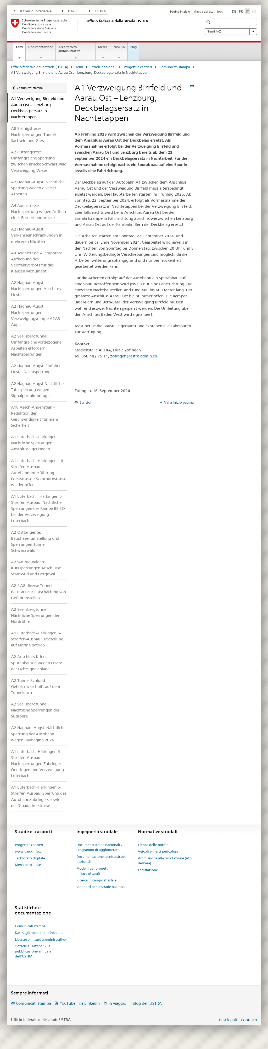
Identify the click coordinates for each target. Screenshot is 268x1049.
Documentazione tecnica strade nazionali (101, 859)
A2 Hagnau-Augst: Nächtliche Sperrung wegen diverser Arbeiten (38, 187)
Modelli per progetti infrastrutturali (92, 871)
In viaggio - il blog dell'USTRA (135, 1003)
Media (102, 47)
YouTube (67, 1003)
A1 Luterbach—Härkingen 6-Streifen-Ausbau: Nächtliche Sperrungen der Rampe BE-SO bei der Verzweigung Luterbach (38, 508)
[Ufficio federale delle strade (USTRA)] (85, 26)
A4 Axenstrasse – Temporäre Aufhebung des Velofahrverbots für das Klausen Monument (36, 262)
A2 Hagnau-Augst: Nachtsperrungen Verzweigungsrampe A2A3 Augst (35, 315)
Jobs (220, 11)
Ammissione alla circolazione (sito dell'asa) (165, 860)
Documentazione (40, 47)
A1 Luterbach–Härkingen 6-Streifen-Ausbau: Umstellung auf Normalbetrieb (37, 638)
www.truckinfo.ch (29, 851)
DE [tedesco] (234, 11)
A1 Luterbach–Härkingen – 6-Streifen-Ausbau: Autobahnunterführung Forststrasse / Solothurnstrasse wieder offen (38, 472)
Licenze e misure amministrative (40, 939)
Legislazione (148, 870)
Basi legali (228, 1019)
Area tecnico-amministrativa (69, 49)
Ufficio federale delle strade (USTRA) (39, 67)
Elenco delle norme (153, 845)
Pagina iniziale (180, 11)
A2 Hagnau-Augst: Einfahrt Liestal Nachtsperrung (35, 368)
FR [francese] (241, 11)
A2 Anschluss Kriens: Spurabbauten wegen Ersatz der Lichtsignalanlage (36, 662)
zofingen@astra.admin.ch (133, 356)
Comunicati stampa (174, 67)
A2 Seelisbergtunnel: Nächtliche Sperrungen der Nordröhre (35, 615)
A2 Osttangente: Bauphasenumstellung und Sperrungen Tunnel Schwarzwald (35, 541)
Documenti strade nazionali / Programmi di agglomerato (99, 847)
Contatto (249, 1019)
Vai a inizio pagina (178, 402)
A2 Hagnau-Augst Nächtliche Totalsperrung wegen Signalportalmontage (37, 389)
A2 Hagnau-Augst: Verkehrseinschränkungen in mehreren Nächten (36, 235)
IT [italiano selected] (247, 11)
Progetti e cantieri (138, 67)
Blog (133, 47)
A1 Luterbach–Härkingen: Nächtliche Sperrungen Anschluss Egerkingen (34, 442)
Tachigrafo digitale (30, 858)
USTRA (97, 11)
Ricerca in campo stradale (96, 880)
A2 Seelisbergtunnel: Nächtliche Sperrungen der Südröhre (35, 710)
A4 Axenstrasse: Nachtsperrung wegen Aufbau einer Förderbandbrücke (38, 211)
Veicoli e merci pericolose (158, 851)
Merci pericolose (28, 865)
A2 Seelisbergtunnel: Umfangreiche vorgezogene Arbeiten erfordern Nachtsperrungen (36, 345)
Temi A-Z (231, 31)
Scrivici (85, 402)
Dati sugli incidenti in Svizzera (39, 932)
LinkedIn (92, 1003)
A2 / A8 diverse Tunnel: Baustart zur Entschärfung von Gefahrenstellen (38, 591)
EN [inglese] (254, 11)
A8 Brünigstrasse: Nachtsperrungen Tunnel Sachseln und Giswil (33, 134)
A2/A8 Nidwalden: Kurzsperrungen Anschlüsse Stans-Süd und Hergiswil (36, 567)
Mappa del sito (203, 11)
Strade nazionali (103, 67)
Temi (20, 48)
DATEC (70, 11)
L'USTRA (119, 47)
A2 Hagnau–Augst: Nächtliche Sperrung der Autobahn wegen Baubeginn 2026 (38, 733)
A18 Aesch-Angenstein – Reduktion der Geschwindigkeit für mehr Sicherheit (34, 416)
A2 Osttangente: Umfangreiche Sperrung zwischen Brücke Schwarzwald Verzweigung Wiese (38, 161)
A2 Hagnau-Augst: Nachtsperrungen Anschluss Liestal (36, 288)
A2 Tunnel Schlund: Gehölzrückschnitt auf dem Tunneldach (35, 686)
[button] (209, 22)
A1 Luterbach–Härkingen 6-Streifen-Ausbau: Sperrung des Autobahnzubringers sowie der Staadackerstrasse (38, 796)
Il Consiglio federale (33, 11)
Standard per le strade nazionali (101, 887)
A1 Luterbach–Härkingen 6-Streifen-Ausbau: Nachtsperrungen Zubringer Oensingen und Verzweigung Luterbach (37, 763)
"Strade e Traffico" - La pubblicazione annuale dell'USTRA (33, 951)
